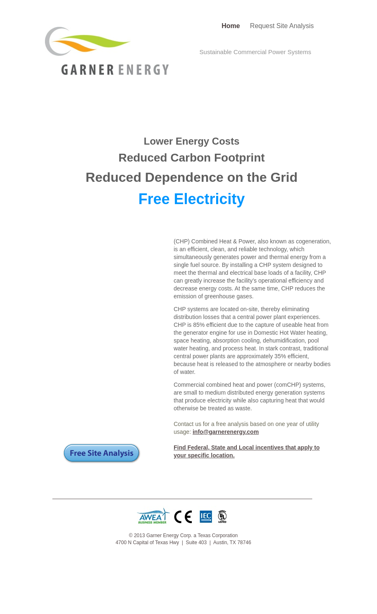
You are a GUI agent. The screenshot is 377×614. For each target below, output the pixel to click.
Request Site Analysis (282, 25)
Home (231, 25)
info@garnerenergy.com (226, 431)
